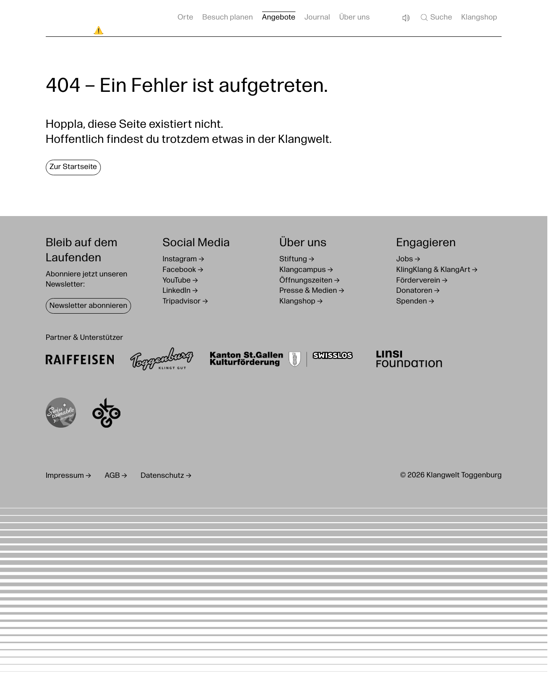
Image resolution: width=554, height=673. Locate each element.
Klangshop (479, 18)
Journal (317, 18)
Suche (435, 17)
